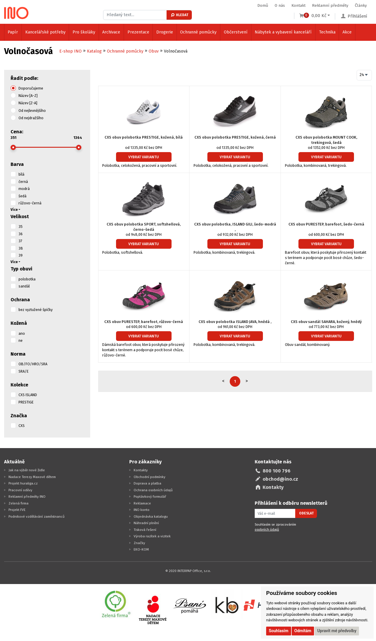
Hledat (179, 15)
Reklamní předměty (330, 5)
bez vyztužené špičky (36, 309)
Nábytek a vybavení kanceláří (283, 32)
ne (21, 340)
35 (21, 226)
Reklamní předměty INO (27, 496)
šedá (22, 196)
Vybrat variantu (143, 157)
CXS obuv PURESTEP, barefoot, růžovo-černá (143, 321)
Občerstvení (236, 32)
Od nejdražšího (31, 118)
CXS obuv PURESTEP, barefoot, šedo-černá (326, 224)
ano (22, 333)
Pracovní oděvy (20, 490)
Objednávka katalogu (151, 516)
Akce (347, 32)
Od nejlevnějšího (32, 110)
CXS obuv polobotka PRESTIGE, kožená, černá (235, 137)
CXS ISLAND (28, 395)
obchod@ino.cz (280, 479)
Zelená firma (18, 503)
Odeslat (306, 513)
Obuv (154, 51)
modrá (24, 188)
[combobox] (364, 75)
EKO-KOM (141, 549)
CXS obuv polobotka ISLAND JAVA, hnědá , (235, 321)
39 (21, 255)
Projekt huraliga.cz (23, 483)
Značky (139, 543)
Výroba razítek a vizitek (152, 536)
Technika (327, 32)
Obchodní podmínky (149, 477)
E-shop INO (70, 51)
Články (361, 5)
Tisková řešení (145, 530)
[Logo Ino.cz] (16, 13)
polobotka (27, 279)
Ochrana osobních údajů (153, 490)
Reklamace (142, 503)
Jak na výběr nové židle (27, 470)
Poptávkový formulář (150, 496)
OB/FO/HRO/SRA (33, 364)
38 (21, 248)
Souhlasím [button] (278, 630)
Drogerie (164, 32)
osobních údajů (267, 529)
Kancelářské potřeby (45, 32)
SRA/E (23, 371)
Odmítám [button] (302, 630)
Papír (13, 32)
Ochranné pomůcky (198, 32)
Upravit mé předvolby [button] (336, 630)
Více (14, 210)
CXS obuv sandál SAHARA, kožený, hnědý (326, 321)
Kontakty (141, 470)
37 (20, 241)
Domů (262, 5)
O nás (280, 5)
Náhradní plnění (146, 523)
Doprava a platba (147, 483)
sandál (24, 286)
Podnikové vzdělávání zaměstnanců (37, 516)
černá (23, 181)
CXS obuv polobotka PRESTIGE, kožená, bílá (144, 137)
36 (21, 234)
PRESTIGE (26, 402)
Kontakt (298, 5)
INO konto (142, 510)
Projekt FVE (17, 510)
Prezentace (138, 32)
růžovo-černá (30, 203)
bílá (21, 174)
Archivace (111, 32)
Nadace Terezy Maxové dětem (32, 477)
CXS (22, 425)
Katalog (94, 51)
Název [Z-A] (28, 103)
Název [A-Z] (28, 95)
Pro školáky (84, 32)
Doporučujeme (31, 88)
